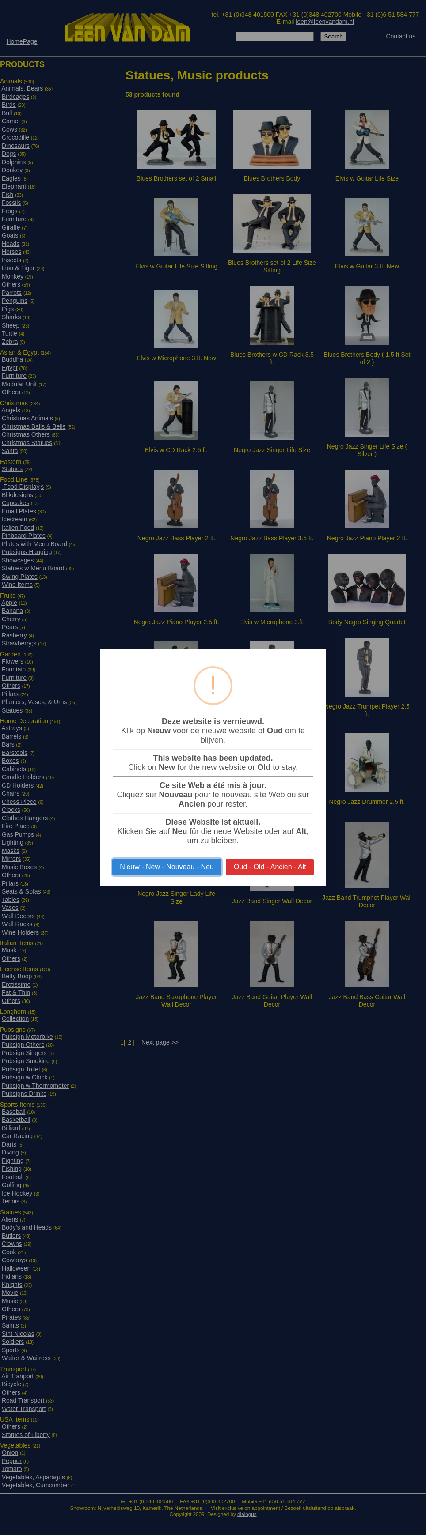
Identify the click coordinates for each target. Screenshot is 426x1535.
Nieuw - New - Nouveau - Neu (167, 867)
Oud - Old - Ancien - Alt (270, 867)
